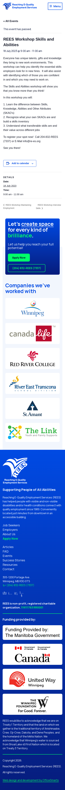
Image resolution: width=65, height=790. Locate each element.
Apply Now (19, 257)
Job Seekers (11, 525)
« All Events (10, 21)
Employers (10, 530)
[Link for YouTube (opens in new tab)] (22, 595)
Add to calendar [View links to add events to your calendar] (20, 163)
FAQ (5, 551)
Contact (8, 569)
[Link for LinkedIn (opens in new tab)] (16, 593)
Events (7, 556)
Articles (8, 547)
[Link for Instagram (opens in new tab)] (10, 593)
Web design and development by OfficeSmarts (31, 780)
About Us (9, 534)
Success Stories (14, 560)
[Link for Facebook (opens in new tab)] (4, 593)
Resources (10, 565)
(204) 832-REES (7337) (26, 268)
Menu (57, 6)
